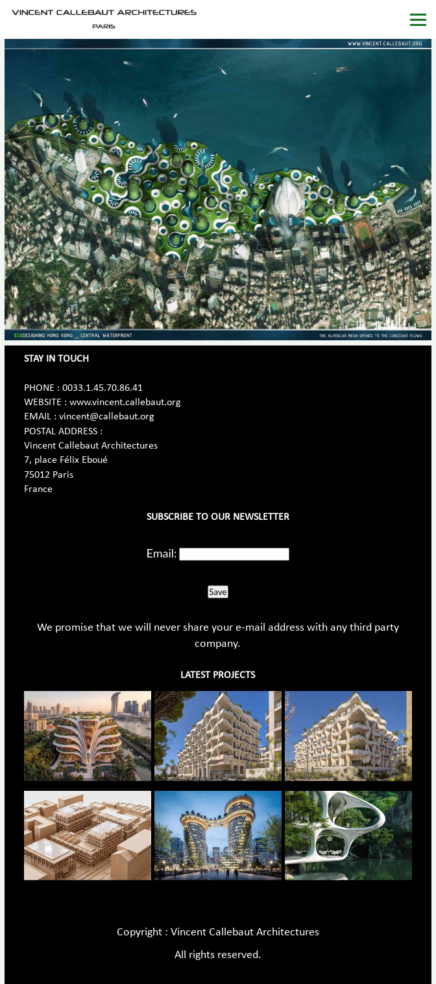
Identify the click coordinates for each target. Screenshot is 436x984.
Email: (162, 553)
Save (217, 592)
